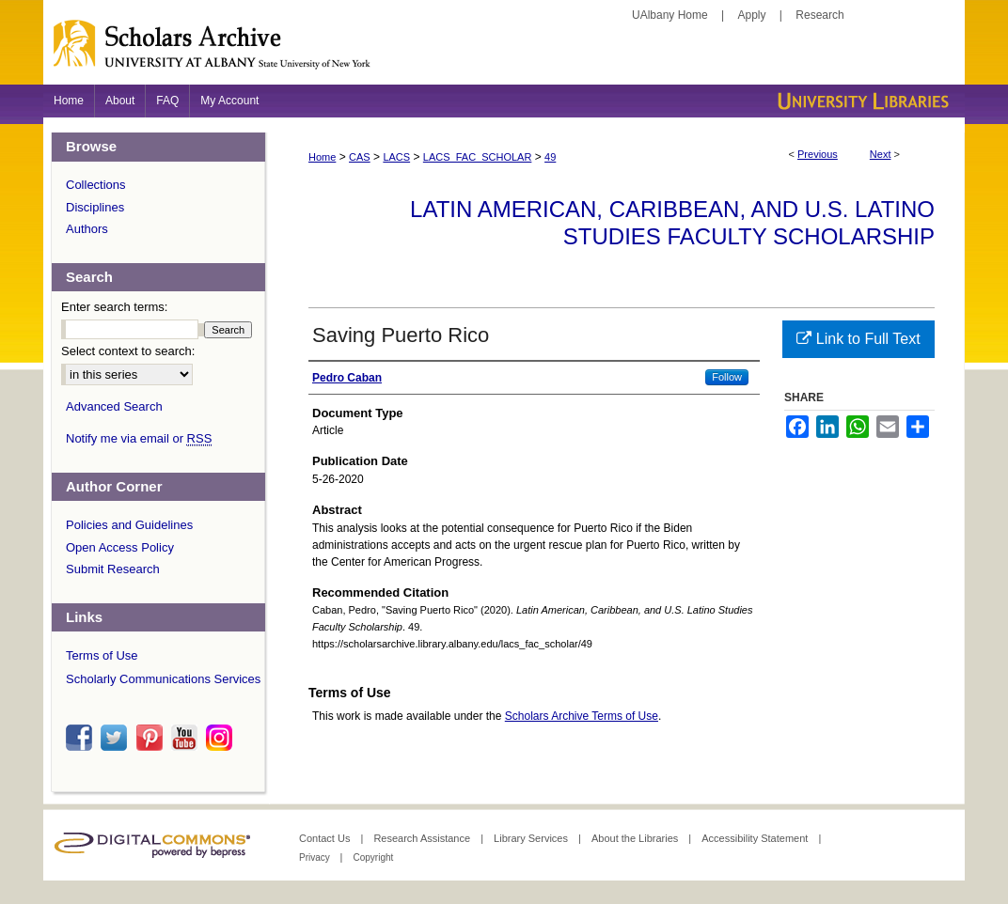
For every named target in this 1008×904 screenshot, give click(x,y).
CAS (359, 157)
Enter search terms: (114, 307)
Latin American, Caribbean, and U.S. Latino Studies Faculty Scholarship (672, 222)
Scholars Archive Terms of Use (581, 716)
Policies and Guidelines (129, 525)
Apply (752, 15)
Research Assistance (423, 838)
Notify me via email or (139, 438)
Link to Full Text (858, 339)
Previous (817, 154)
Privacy (316, 857)
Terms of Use (102, 655)
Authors (87, 229)
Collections (96, 185)
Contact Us (326, 838)
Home (322, 157)
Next (880, 154)
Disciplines (95, 207)
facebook (82, 738)
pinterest (152, 738)
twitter (117, 738)
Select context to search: (128, 351)
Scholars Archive (504, 52)
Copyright (373, 857)
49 (550, 157)
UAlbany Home (670, 15)
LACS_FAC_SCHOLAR (477, 157)
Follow (727, 376)
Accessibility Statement (756, 838)
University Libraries (861, 101)
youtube (187, 738)
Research (819, 15)
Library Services (532, 838)
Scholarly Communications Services (163, 679)
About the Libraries (636, 838)
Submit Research (113, 569)
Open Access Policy (120, 547)
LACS (396, 157)
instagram (222, 738)
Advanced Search (114, 406)
